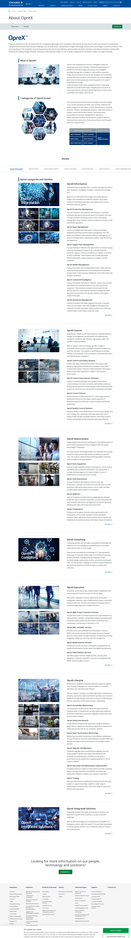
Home (13, 11)
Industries (41, 5)
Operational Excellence (32, 903)
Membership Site (87, 2)
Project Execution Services (47, 902)
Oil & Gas (12, 891)
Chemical (12, 899)
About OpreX (78, 898)
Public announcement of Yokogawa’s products (49, 911)
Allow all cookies (115, 918)
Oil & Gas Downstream (16, 894)
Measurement (46, 896)
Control (44, 894)
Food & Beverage (14, 909)
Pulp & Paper (13, 911)
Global (95, 2)
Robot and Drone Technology (80, 911)
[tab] (16, 169)
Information (45, 891)
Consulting (45, 899)
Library (80, 5)
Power (11, 901)
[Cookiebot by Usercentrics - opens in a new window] (12, 934)
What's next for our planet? (80, 892)
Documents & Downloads (66, 891)
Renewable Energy (15, 904)
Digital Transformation (81, 905)
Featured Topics (92, 5)
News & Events (64, 2)
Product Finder (95, 899)
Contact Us (116, 5)
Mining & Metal (14, 906)
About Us (72, 2)
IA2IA (76, 903)
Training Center (95, 896)
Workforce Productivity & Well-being (33, 892)
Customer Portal (95, 901)
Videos (60, 896)
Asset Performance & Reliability (32, 900)
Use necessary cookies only (116, 924)
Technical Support (96, 891)
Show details (95, 934)
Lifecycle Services (47, 905)
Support (105, 5)
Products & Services (67, 5)
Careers (79, 2)
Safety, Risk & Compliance (29, 896)
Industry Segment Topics (82, 895)
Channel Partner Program (96, 907)
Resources (62, 894)
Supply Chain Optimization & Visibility (32, 912)
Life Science (45, 908)
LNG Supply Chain (14, 896)
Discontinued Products (97, 904)
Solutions (52, 5)
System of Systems (80, 900)
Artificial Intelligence (80, 908)
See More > (109, 315)
